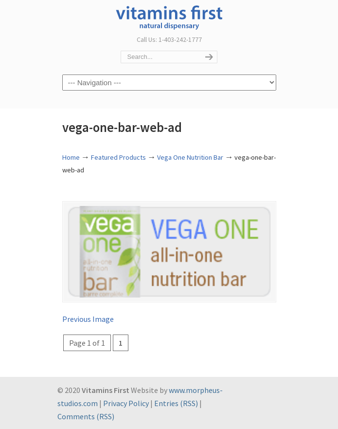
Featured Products (118, 157)
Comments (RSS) (85, 416)
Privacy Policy (126, 403)
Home (71, 157)
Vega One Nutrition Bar (190, 157)
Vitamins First (169, 16)
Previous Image (88, 319)
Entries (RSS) (176, 403)
